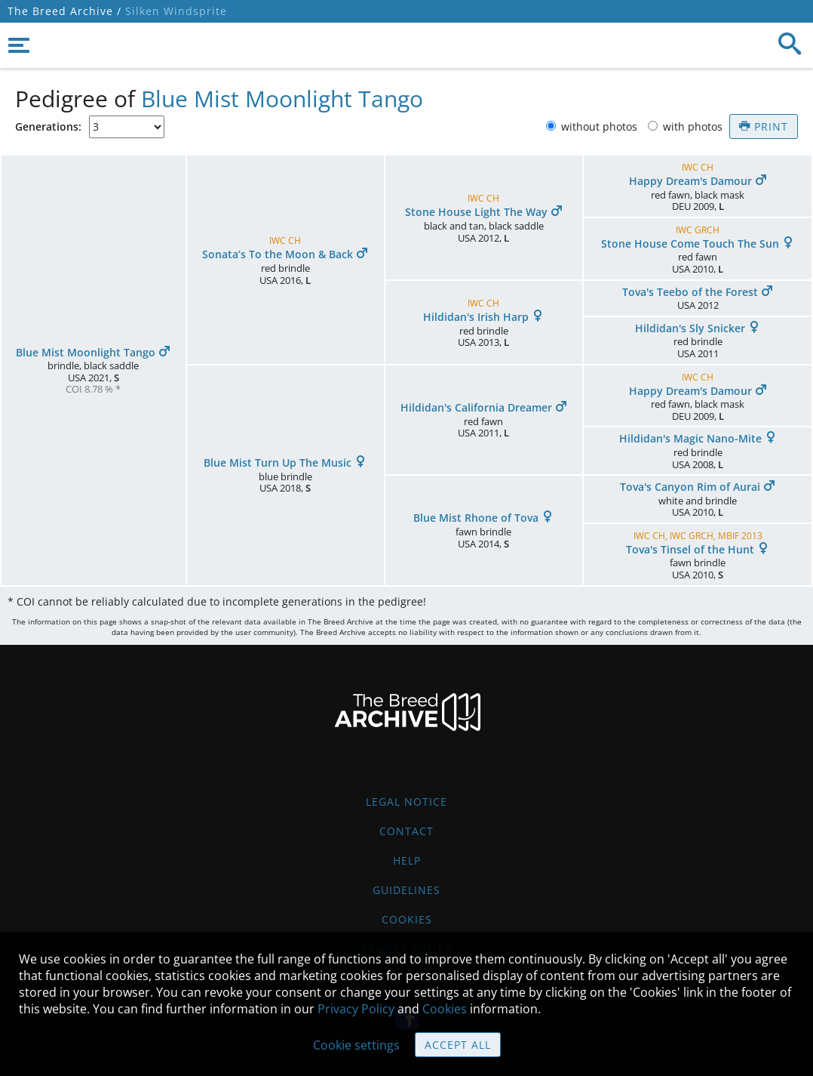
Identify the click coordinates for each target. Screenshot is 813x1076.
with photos (694, 126)
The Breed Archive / (64, 11)
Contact (406, 831)
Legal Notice (406, 801)
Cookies (407, 919)
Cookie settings (356, 1045)
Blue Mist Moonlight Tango (282, 98)
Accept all (458, 1044)
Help (407, 860)
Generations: (48, 126)
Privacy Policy (356, 1008)
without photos (600, 126)
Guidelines (406, 890)
